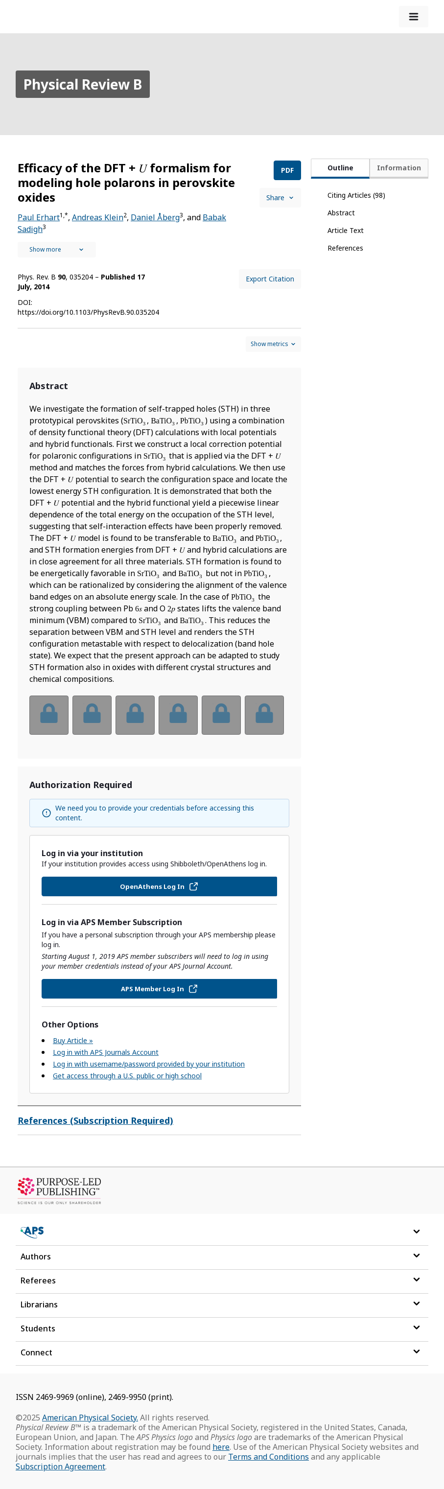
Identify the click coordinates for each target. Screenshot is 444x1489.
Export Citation (270, 278)
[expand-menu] (413, 16)
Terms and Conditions (268, 1456)
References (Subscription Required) (95, 1120)
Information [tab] (399, 167)
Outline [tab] (340, 167)
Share (280, 197)
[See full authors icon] (57, 249)
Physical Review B (82, 84)
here (221, 1447)
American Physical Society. (90, 1417)
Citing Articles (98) (356, 195)
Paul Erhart (39, 217)
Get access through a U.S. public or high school (127, 1075)
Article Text (345, 230)
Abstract (341, 212)
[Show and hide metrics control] (273, 344)
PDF (287, 170)
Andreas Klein (97, 217)
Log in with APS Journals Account (106, 1052)
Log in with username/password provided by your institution (149, 1064)
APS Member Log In (159, 989)
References (345, 248)
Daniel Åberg (155, 217)
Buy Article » (73, 1040)
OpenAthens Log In (159, 886)
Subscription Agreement (60, 1466)
